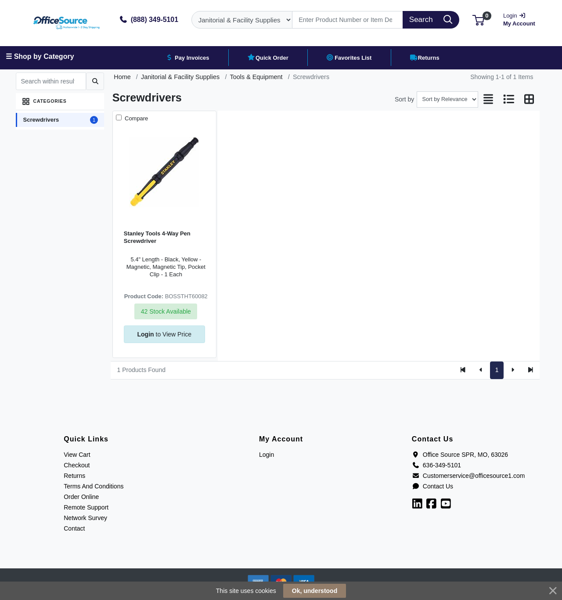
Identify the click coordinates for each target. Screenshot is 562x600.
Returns (74, 475)
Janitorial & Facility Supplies (180, 76)
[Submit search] (95, 81)
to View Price (164, 334)
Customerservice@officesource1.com (468, 475)
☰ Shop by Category (40, 56)
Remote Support (86, 507)
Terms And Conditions (93, 486)
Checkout (77, 465)
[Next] (513, 370)
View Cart (77, 454)
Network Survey (85, 517)
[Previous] (481, 370)
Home (122, 76)
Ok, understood (314, 590)
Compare (135, 118)
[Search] (347, 20)
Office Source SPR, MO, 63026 (460, 454)
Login (266, 454)
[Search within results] (51, 81)
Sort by (404, 99)
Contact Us (432, 486)
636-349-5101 (436, 465)
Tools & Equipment (256, 76)
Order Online (81, 496)
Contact (74, 528)
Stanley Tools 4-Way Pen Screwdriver (157, 237)
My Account (520, 19)
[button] (478, 19)
